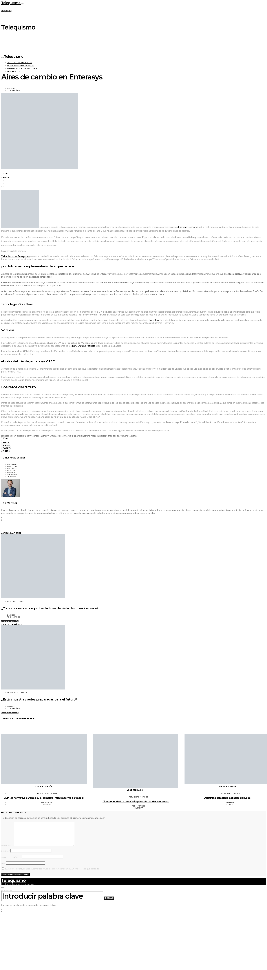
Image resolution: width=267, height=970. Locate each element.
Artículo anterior (11, 533)
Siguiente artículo (11, 624)
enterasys (12, 468)
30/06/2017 (47, 804)
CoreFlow (154, 319)
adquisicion (12, 464)
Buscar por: (6, 890)
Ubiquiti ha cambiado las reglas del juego (227, 797)
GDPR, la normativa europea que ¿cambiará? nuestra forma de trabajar (44, 797)
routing (11, 472)
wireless (11, 476)
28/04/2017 (139, 808)
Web (3, 863)
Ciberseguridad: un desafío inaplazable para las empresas (135, 801)
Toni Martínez (13, 90)
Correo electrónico (11, 857)
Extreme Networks (188, 226)
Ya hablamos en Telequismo (15, 256)
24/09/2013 (11, 615)
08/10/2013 (11, 706)
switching (12, 474)
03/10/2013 (11, 88)
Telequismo (11, 3)
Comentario (7, 845)
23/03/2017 (230, 804)
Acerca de (13, 71)
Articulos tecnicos (19, 62)
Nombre (5, 851)
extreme (11, 470)
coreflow (12, 466)
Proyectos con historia (22, 68)
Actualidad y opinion (17, 65)
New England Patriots (83, 345)
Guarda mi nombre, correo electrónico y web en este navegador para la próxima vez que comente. (52, 869)
